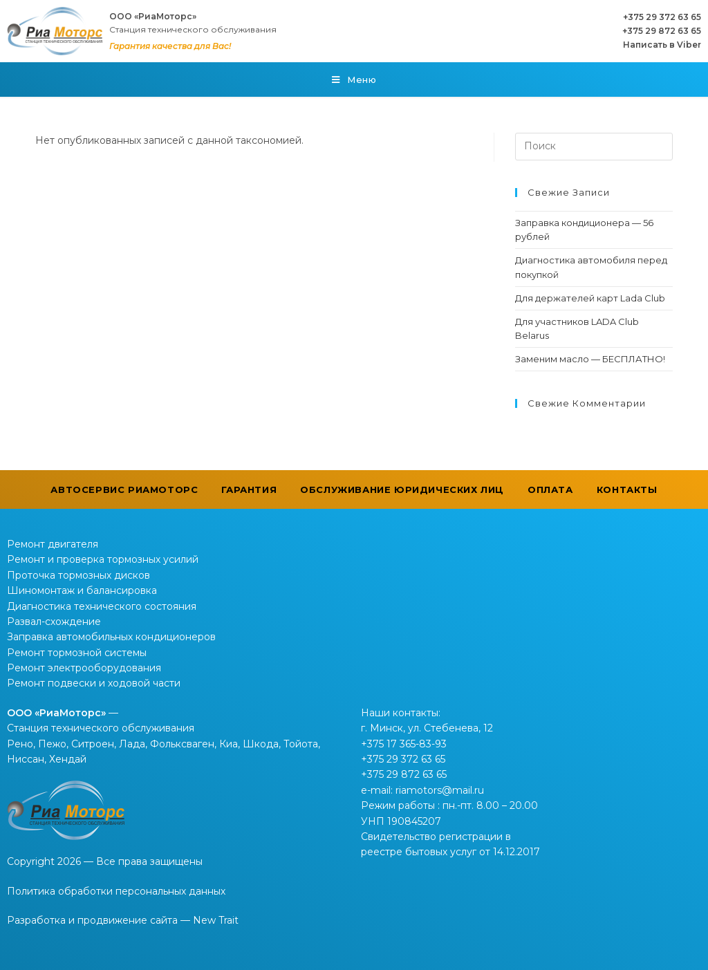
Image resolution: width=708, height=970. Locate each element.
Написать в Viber (662, 44)
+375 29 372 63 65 (662, 17)
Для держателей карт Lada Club (590, 298)
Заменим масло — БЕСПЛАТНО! (590, 358)
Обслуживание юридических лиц (402, 489)
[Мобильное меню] (354, 79)
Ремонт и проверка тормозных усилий (102, 559)
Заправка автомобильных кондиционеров (111, 637)
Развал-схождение (54, 621)
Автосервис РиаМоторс (124, 489)
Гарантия (249, 489)
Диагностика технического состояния (101, 606)
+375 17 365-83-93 (404, 744)
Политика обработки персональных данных (116, 891)
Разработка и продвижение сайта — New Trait (123, 920)
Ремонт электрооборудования (84, 668)
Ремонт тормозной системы (77, 652)
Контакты (627, 489)
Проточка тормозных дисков (78, 575)
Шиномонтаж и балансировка (82, 590)
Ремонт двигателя (52, 544)
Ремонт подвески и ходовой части (93, 683)
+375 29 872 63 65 (661, 31)
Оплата (550, 489)
